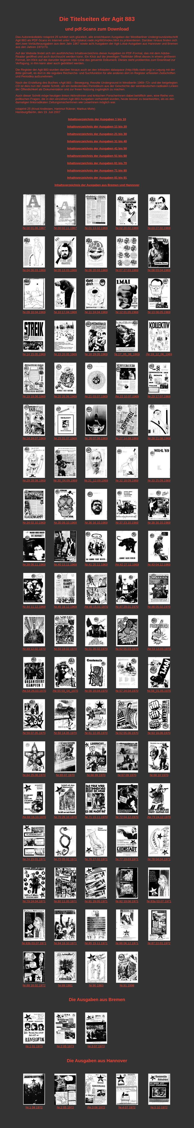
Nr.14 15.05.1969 (34, 354)
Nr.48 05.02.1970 (159, 606)
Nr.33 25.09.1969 (159, 480)
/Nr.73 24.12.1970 (159, 817)
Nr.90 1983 (96, 985)
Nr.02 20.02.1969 (127, 228)
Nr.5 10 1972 (159, 1107)
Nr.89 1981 (65, 985)
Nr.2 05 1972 (65, 1107)
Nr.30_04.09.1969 (65, 480)
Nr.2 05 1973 (65, 1046)
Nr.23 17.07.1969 (159, 396)
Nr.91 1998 (127, 985)
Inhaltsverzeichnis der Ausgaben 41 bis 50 (97, 148)
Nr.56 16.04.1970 (96, 690)
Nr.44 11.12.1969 (34, 606)
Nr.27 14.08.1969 (127, 438)
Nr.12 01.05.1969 (127, 312)
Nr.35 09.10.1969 (65, 522)
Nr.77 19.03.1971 (127, 859)
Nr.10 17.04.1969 (65, 312)
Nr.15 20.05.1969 (65, 354)
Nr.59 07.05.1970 (34, 733)
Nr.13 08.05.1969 (159, 312)
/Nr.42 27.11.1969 (127, 564)
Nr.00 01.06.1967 (34, 228)
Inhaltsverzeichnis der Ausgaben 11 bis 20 (97, 126)
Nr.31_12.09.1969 (96, 480)
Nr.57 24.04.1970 (127, 690)
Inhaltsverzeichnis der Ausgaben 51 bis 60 (97, 155)
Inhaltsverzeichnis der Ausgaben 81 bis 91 (97, 177)
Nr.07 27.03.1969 (127, 270)
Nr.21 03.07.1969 (96, 396)
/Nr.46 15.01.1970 (96, 606)
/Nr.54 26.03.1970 (34, 690)
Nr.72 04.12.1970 (127, 817)
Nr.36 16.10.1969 (96, 522)
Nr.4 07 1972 (126, 1107)
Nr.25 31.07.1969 (65, 438)
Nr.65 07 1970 (65, 775)
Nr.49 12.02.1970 (34, 649)
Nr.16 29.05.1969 (96, 354)
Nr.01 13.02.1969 (96, 228)
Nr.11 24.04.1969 (96, 312)
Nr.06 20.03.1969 (96, 270)
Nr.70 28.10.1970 (65, 817)
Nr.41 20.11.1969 (96, 564)
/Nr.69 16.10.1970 (34, 817)
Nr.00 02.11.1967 (65, 228)
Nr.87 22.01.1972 (159, 943)
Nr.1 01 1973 (34, 1046)
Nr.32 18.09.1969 (127, 480)
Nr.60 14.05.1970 (65, 733)
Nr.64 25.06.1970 (34, 775)
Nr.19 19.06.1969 (34, 396)
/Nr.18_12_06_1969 (159, 354)
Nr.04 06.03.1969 (34, 270)
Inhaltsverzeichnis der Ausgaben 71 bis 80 (97, 170)
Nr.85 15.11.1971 (96, 943)
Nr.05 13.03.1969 (65, 270)
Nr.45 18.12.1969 (65, 606)
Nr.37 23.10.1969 (127, 522)
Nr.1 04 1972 (34, 1107)
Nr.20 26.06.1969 (65, 396)
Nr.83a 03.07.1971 (159, 901)
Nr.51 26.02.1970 (96, 649)
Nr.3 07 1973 (96, 1046)
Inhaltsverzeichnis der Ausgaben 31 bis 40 (97, 141)
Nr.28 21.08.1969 (159, 438)
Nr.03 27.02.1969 (159, 228)
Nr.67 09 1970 (127, 775)
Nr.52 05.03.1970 (127, 649)
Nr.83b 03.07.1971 (34, 943)
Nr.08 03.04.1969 (159, 270)
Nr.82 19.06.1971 (127, 901)
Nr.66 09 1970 (96, 775)
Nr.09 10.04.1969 (34, 312)
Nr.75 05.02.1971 (65, 859)
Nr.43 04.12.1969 (159, 564)
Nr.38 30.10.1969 (159, 522)
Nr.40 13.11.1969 (65, 564)
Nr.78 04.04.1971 (159, 859)
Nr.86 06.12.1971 (127, 943)
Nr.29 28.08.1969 (34, 480)
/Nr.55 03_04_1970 (65, 690)
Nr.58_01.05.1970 (159, 690)
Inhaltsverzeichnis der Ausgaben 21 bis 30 (97, 134)
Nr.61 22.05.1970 (96, 733)
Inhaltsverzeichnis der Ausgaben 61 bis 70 (97, 163)
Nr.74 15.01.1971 (34, 859)
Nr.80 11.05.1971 (65, 901)
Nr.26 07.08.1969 (96, 438)
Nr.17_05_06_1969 (126, 354)
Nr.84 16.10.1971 (65, 943)
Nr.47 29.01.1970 (127, 606)
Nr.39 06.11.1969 (34, 564)
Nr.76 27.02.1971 (96, 859)
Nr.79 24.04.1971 (34, 901)
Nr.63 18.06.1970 (159, 733)
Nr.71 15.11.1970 (96, 817)
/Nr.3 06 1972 (96, 1107)
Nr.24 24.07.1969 (34, 438)
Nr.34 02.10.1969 (34, 522)
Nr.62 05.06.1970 (127, 733)
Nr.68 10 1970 (159, 775)
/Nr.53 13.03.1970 (159, 649)
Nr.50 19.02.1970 (65, 649)
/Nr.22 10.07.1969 (127, 396)
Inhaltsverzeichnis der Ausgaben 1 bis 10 (97, 119)
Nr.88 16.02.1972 (34, 985)
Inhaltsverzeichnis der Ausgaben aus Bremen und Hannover (97, 185)
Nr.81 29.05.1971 (96, 901)
